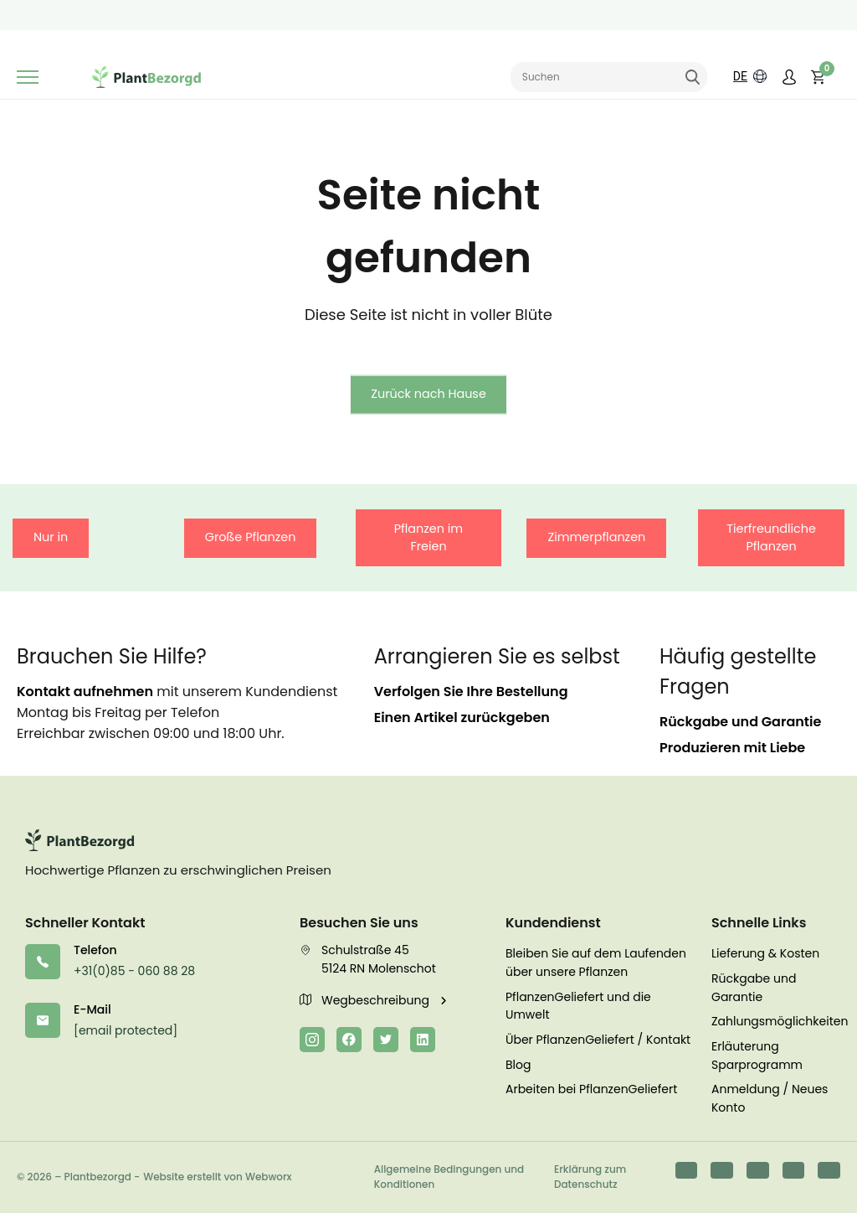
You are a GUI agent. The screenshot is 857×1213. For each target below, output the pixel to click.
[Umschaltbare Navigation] (27, 78)
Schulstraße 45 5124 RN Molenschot (368, 959)
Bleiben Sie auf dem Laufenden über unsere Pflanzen (595, 962)
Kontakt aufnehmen (85, 691)
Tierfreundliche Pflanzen (771, 537)
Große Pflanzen (250, 537)
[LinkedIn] (422, 1039)
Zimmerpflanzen (596, 537)
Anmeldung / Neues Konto (769, 1098)
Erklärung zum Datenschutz (590, 1177)
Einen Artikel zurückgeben (462, 717)
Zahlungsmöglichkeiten (775, 1021)
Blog (518, 1064)
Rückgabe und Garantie (740, 721)
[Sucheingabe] (609, 78)
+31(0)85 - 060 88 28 (134, 971)
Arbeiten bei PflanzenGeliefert (591, 1089)
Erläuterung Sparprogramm (757, 1055)
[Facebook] (349, 1039)
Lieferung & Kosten (765, 953)
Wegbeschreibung (366, 1000)
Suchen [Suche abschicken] (693, 78)
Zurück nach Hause (428, 393)
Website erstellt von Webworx (217, 1176)
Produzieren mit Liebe (732, 747)
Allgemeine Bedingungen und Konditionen (449, 1177)
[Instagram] (312, 1039)
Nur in (50, 537)
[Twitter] (385, 1039)
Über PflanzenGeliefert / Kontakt (597, 1039)
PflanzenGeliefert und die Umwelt (578, 1006)
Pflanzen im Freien (428, 537)
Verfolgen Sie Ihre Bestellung (471, 691)
